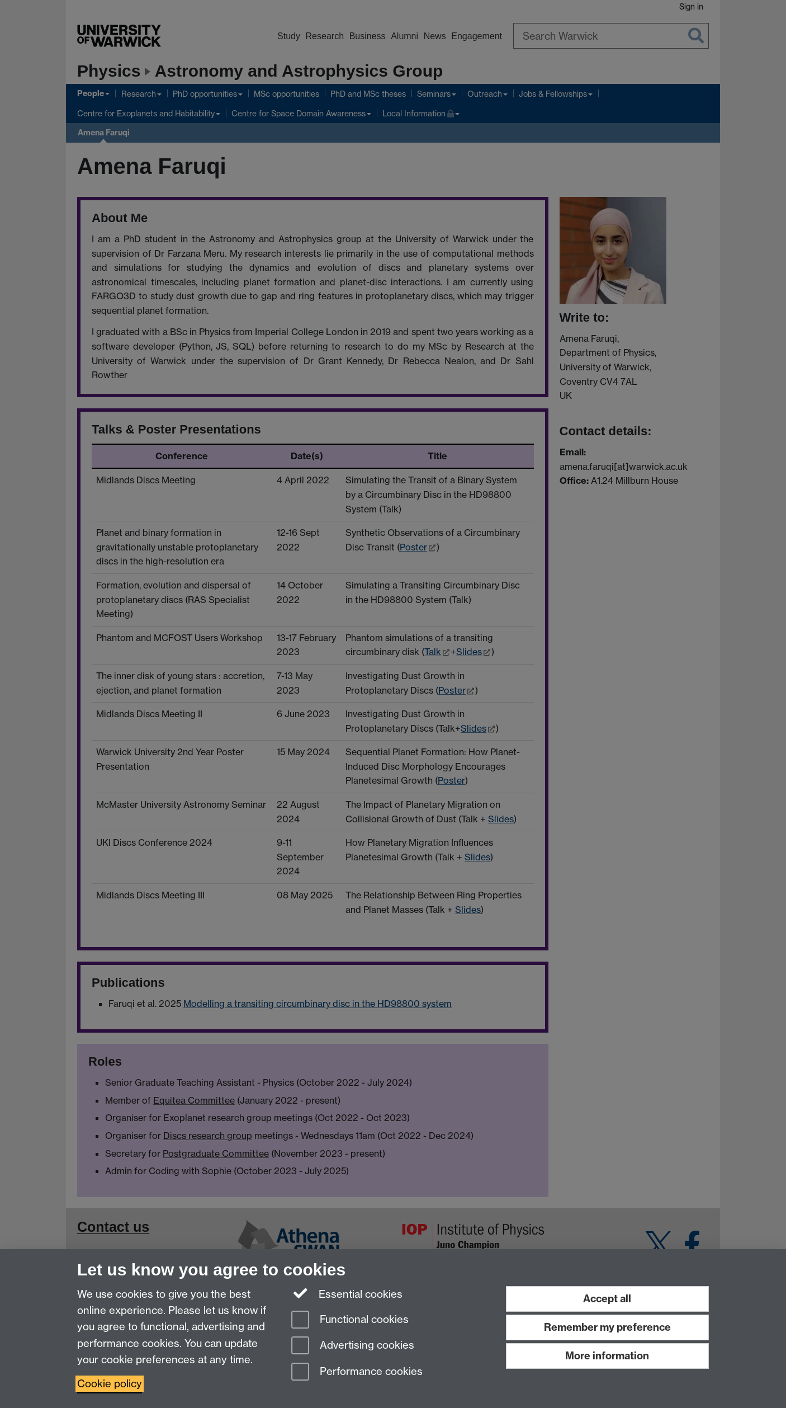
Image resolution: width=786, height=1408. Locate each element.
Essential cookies (347, 1293)
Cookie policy (109, 1383)
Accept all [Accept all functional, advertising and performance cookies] (607, 1298)
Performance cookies (357, 1372)
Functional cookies (350, 1320)
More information (607, 1355)
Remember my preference (607, 1327)
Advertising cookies (352, 1346)
